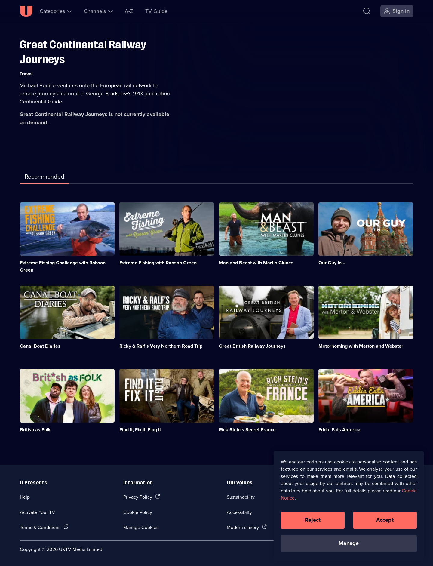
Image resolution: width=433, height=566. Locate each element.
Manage (349, 547)
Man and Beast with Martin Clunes (256, 262)
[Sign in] (396, 11)
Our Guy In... (331, 262)
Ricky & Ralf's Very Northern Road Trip (160, 346)
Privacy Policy (137, 497)
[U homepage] (26, 11)
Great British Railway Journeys (252, 346)
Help (25, 497)
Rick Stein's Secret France (247, 429)
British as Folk (35, 429)
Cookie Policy (137, 512)
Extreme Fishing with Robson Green (158, 262)
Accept (385, 524)
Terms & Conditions (40, 527)
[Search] (368, 11)
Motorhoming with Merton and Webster (360, 346)
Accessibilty (239, 512)
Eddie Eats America (339, 429)
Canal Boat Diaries (40, 346)
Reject (313, 524)
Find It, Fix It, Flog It (140, 429)
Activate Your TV (37, 512)
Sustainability (241, 497)
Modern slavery (243, 527)
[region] (349, 509)
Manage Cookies (140, 527)
